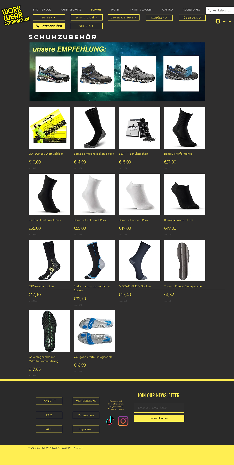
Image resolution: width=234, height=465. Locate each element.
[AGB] (49, 429)
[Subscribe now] (159, 418)
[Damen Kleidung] (124, 17)
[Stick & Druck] (87, 17)
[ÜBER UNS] (192, 18)
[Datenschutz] (86, 415)
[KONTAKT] (49, 400)
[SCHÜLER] (159, 18)
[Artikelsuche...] (222, 10)
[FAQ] (49, 415)
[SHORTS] (87, 26)
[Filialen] (49, 17)
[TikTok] (110, 421)
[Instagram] (123, 421)
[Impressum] (86, 429)
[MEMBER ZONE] (86, 400)
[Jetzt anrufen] (49, 26)
